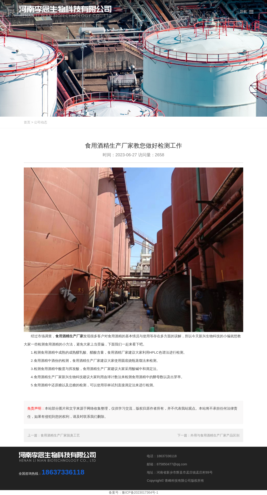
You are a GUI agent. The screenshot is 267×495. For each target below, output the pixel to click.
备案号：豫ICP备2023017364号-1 (133, 492)
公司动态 (40, 122)
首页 (27, 122)
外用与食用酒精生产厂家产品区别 (214, 435)
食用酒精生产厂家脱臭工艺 (60, 435)
